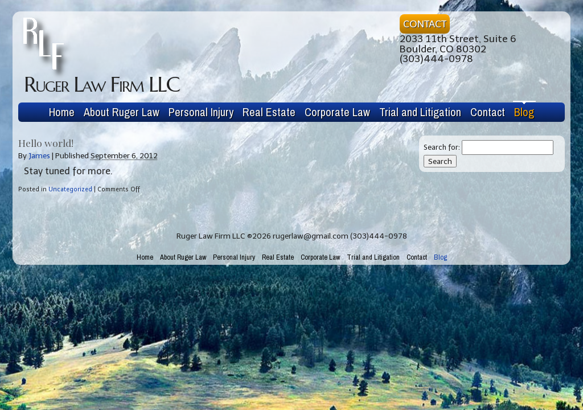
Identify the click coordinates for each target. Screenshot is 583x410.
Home (62, 112)
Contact (487, 112)
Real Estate (269, 112)
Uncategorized (70, 189)
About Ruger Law (121, 112)
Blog (524, 112)
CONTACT (424, 24)
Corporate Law (337, 112)
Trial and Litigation (420, 112)
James (39, 156)
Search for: (442, 147)
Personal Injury (201, 112)
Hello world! (45, 142)
